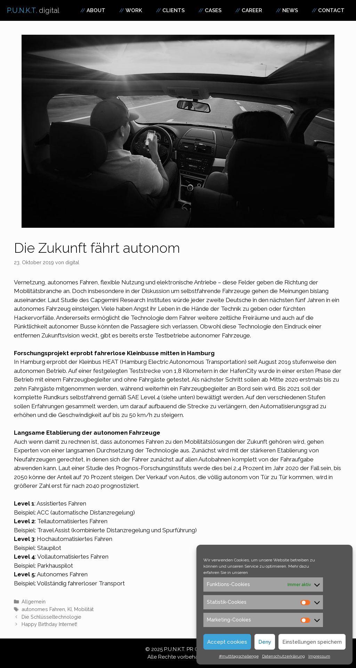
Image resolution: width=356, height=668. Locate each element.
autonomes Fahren (43, 609)
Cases (213, 10)
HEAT (111, 361)
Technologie (254, 326)
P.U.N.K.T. (33, 10)
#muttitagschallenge (239, 656)
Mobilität (84, 609)
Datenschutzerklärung (283, 656)
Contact (331, 10)
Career (252, 10)
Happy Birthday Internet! (49, 624)
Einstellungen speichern (312, 642)
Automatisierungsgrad (289, 406)
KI (69, 609)
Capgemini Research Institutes (130, 300)
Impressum (319, 656)
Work (134, 10)
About (96, 10)
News (290, 10)
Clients (173, 10)
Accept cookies (227, 642)
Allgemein (34, 601)
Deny (264, 642)
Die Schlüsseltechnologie (51, 617)
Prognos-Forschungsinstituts (154, 468)
